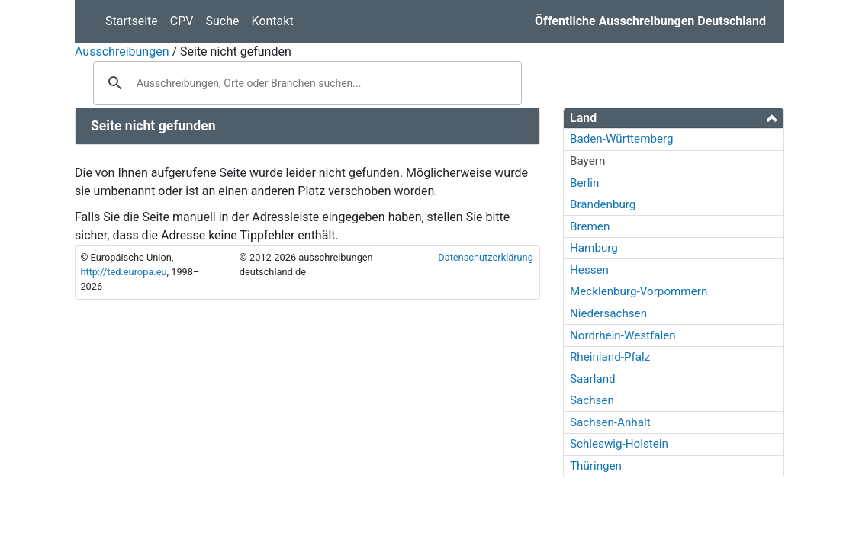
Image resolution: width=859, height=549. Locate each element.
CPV (182, 21)
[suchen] (305, 83)
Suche (223, 21)
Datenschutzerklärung (485, 257)
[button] (673, 118)
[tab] (673, 118)
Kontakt (273, 21)
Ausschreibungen (122, 51)
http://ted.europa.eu (123, 272)
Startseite (131, 21)
